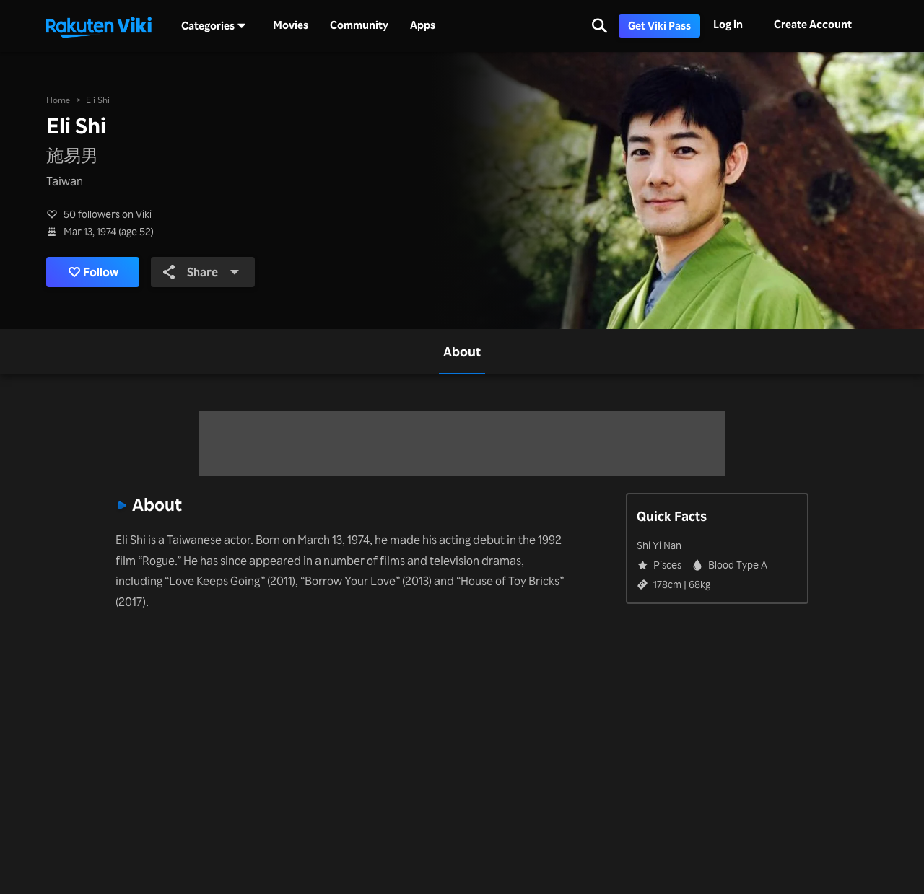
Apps (422, 25)
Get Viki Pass (659, 25)
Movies (290, 25)
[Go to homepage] (99, 26)
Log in (728, 24)
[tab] (462, 351)
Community (359, 25)
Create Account (813, 24)
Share (201, 272)
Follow (93, 272)
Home (58, 100)
